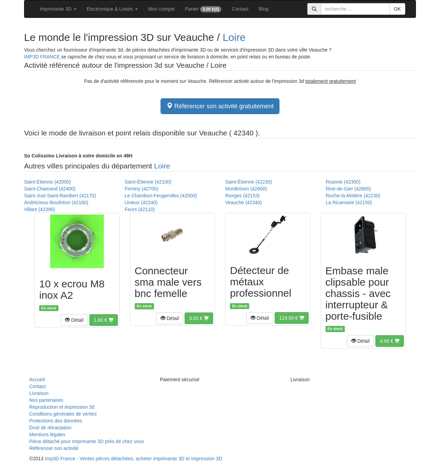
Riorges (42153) (242, 195)
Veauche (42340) (243, 202)
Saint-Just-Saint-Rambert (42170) (60, 195)
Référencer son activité (53, 448)
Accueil (37, 379)
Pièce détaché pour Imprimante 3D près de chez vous (86, 441)
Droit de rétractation (50, 427)
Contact (240, 9)
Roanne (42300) (343, 182)
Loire (234, 37)
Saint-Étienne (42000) (47, 182)
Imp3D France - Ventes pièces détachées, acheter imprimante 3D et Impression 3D (133, 458)
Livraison (38, 393)
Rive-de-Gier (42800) (348, 188)
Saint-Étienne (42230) (248, 182)
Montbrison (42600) (246, 188)
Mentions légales (47, 434)
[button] (74, 320)
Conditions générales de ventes (63, 414)
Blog (263, 9)
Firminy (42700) (141, 188)
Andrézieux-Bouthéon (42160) (56, 202)
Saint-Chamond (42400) (49, 188)
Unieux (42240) (141, 202)
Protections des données (55, 421)
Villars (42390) (39, 209)
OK (397, 9)
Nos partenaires (46, 400)
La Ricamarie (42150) (349, 202)
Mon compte (161, 9)
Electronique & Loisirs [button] (112, 9)
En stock (48, 308)
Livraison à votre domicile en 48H (78, 155)
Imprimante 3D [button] (58, 9)
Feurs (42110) (140, 209)
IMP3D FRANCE (42, 56)
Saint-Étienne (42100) (148, 182)
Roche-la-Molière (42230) (353, 195)
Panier (203, 9)
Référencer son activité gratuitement (220, 106)
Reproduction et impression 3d (62, 407)
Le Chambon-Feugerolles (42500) (161, 195)
